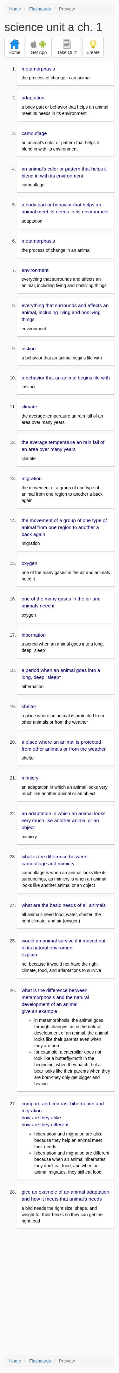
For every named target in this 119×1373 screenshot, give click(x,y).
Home (15, 8)
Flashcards (40, 8)
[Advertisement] (59, 1292)
